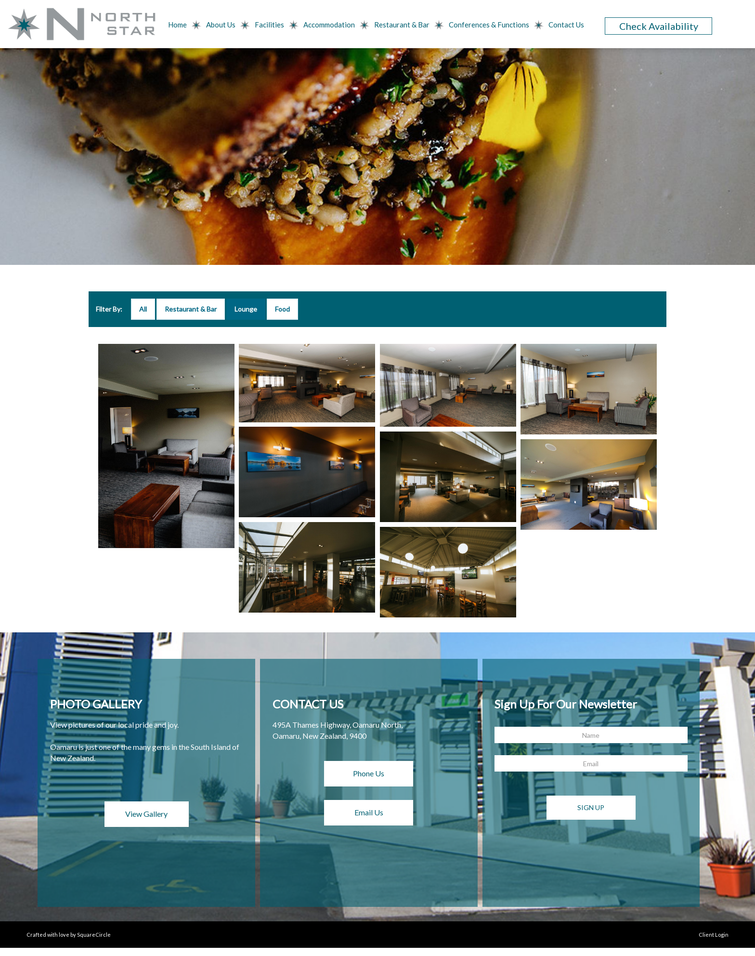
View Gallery (146, 813)
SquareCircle (94, 934)
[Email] (591, 763)
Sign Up (590, 807)
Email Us (368, 812)
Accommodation (329, 24)
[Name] (591, 735)
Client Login (714, 934)
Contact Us (566, 24)
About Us (220, 24)
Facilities (269, 24)
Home (177, 24)
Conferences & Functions (489, 24)
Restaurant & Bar (402, 24)
